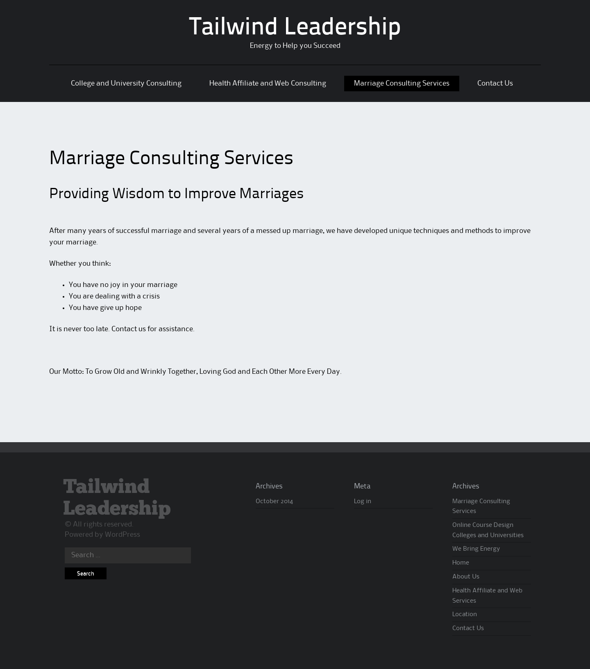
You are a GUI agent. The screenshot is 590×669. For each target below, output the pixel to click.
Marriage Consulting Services (401, 83)
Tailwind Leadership (295, 28)
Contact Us (495, 83)
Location (464, 614)
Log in (362, 501)
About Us (465, 577)
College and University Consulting (126, 83)
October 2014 (274, 501)
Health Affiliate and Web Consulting (267, 83)
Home (460, 563)
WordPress (122, 534)
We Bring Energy (476, 549)
